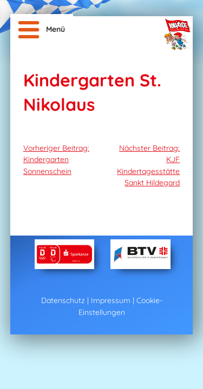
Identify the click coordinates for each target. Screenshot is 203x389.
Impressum (110, 300)
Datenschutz (63, 300)
